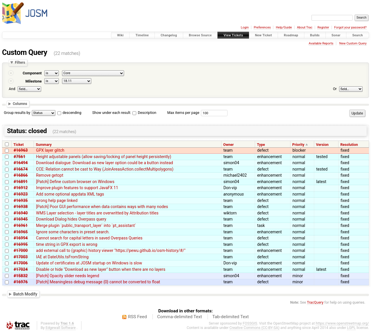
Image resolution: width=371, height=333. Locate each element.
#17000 (21, 250)
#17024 (21, 269)
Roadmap (291, 35)
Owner (228, 144)
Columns (20, 103)
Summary (44, 144)
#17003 (21, 257)
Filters (20, 62)
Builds (315, 35)
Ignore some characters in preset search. (73, 232)
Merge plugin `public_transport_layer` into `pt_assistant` (86, 225)
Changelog (169, 35)
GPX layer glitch (50, 150)
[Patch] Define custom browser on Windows (75, 181)
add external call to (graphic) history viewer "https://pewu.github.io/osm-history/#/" (111, 250)
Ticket (18, 144)
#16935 (21, 200)
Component (32, 73)
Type (261, 144)
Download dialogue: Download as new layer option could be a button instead (104, 162)
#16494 (21, 162)
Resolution (349, 144)
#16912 (21, 187)
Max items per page (183, 112)
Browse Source (200, 35)
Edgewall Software (61, 327)
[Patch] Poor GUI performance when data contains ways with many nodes (102, 206)
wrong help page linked (56, 200)
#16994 (21, 238)
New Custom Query (353, 43)
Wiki (120, 35)
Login (245, 27)
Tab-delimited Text (230, 316)
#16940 (21, 213)
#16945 (21, 219)
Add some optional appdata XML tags (70, 194)
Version (322, 144)
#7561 (19, 156)
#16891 (21, 181)
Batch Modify (25, 293)
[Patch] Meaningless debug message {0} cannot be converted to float (98, 282)
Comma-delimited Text (179, 316)
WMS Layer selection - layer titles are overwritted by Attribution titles (97, 213)
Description (144, 112)
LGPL (351, 327)
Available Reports (321, 43)
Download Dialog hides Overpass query (71, 219)
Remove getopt (49, 175)
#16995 (21, 244)
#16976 (21, 282)
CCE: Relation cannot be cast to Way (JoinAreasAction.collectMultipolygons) (104, 169)
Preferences (262, 27)
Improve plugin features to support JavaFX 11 (77, 187)
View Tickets (233, 35)
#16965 (21, 232)
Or (335, 89)
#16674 (21, 169)
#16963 (21, 150)
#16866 (21, 175)
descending (72, 112)
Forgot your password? (350, 27)
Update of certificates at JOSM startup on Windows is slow (89, 263)
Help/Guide (284, 27)
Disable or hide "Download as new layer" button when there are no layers (100, 269)
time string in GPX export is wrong (66, 244)
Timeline (142, 35)
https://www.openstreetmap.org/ (342, 323)
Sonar (336, 35)
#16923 (21, 194)
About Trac (304, 27)
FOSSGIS (250, 323)
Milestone (34, 81)
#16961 (21, 225)
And (12, 89)
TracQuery (315, 302)
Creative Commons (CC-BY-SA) (255, 327)
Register (323, 27)
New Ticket (263, 35)
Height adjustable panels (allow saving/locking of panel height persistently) (103, 156)
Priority (298, 144)
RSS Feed (137, 316)
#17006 (21, 263)
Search (357, 35)
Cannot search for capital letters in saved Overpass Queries (89, 238)
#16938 (21, 206)
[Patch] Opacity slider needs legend (67, 275)
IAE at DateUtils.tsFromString (62, 257)
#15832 (21, 275)
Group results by (17, 112)
